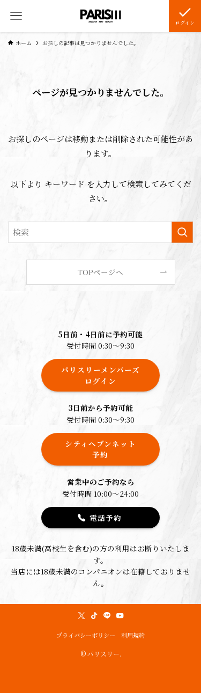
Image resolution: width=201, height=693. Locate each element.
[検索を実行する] (182, 232)
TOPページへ (100, 272)
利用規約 (133, 635)
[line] (107, 616)
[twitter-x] (81, 616)
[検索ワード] (100, 232)
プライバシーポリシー (85, 635)
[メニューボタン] (16, 16)
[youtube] (120, 616)
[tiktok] (94, 616)
